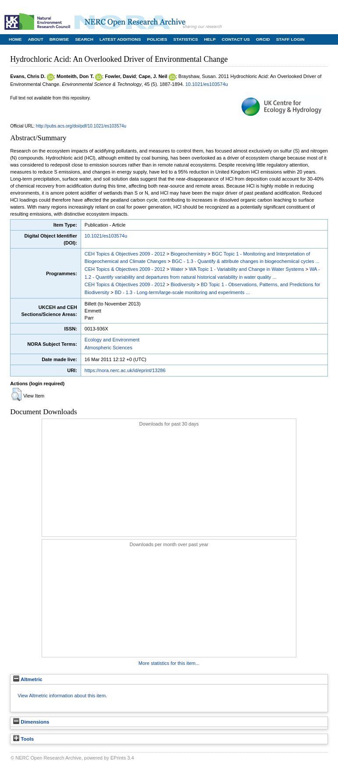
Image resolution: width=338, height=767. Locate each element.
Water (177, 269)
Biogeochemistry (188, 253)
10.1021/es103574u (206, 84)
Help (209, 39)
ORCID (263, 39)
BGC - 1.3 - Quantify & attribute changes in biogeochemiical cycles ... (246, 261)
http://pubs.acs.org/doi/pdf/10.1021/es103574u (81, 126)
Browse (59, 39)
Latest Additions (120, 39)
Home (15, 39)
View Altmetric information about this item (62, 695)
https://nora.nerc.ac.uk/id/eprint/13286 (125, 370)
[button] (16, 394)
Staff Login (290, 39)
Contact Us (236, 39)
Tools (23, 739)
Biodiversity (183, 284)
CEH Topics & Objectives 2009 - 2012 (125, 253)
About (35, 39)
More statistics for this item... (169, 663)
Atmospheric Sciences (108, 347)
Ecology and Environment (112, 339)
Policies (157, 39)
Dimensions (31, 721)
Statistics (185, 39)
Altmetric (28, 679)
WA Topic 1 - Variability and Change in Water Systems (246, 269)
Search (84, 39)
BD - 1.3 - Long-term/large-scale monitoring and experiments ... (182, 292)
